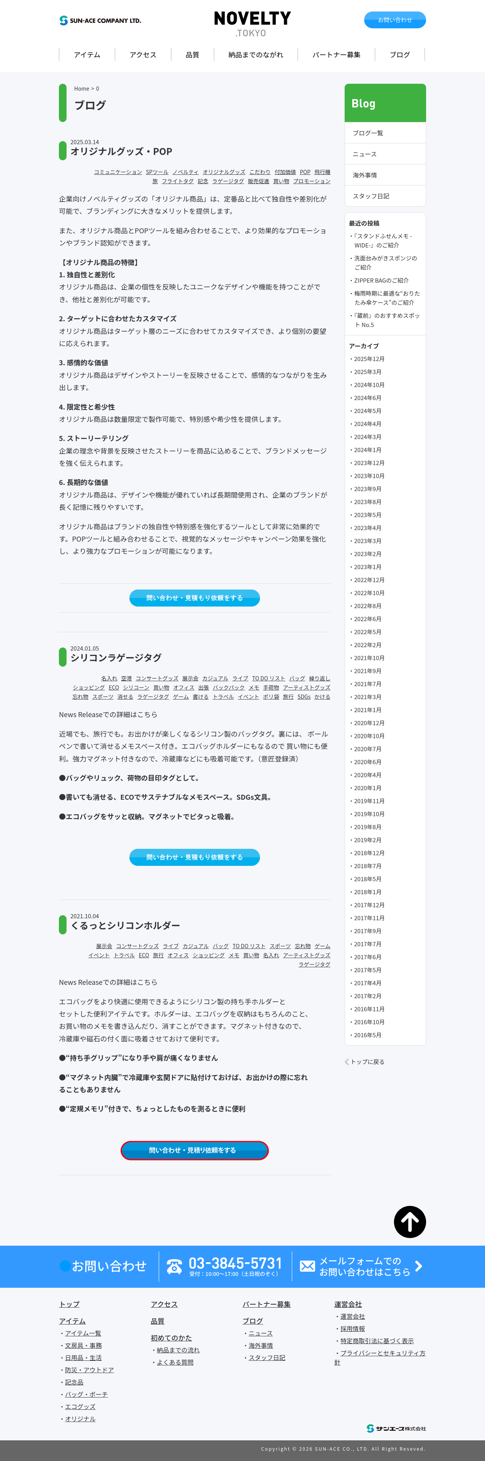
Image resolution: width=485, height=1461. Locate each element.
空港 (126, 678)
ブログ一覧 (368, 132)
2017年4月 (368, 983)
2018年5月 (368, 879)
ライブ (240, 678)
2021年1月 (368, 710)
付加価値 (285, 172)
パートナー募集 (336, 54)
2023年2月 (368, 554)
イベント (248, 696)
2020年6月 (368, 762)
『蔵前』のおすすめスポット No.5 (387, 320)
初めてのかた (171, 1337)
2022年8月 (368, 606)
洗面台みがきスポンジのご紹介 (385, 262)
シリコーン (136, 687)
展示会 (190, 678)
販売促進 (258, 181)
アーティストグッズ (306, 687)
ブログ (400, 54)
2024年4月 (368, 424)
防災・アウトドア (89, 1369)
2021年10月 (369, 658)
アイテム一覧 (83, 1332)
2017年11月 (369, 918)
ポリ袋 (271, 696)
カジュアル (215, 678)
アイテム (86, 54)
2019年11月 (369, 801)
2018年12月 (369, 853)
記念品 (74, 1381)
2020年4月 (368, 775)
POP (305, 172)
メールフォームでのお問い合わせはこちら (365, 1266)
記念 (203, 181)
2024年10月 (369, 385)
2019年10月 (369, 814)
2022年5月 (368, 632)
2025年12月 (369, 359)
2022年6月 (368, 619)
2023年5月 (368, 515)
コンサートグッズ (157, 678)
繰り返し (319, 678)
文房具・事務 (83, 1345)
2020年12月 (369, 723)
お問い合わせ (395, 20)
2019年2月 (368, 840)
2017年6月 (368, 957)
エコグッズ (80, 1406)
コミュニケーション (118, 172)
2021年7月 (368, 684)
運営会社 (348, 1304)
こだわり (260, 172)
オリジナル (80, 1418)
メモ (254, 687)
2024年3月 (368, 437)
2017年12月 (369, 905)
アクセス (142, 54)
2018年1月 (368, 892)
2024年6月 (368, 398)
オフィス (184, 687)
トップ (69, 1304)
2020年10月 (369, 736)
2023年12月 (369, 463)
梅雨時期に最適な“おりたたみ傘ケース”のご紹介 (387, 297)
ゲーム (181, 696)
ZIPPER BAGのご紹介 (381, 280)
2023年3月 (368, 541)
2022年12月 (369, 580)
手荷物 (271, 687)
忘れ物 (80, 696)
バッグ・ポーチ (86, 1394)
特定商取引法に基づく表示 (377, 1340)
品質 (192, 54)
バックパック (228, 687)
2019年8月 (368, 827)
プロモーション (311, 181)
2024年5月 (368, 411)
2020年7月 (368, 749)
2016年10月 (369, 1022)
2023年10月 (369, 476)
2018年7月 (368, 866)
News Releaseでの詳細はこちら (108, 714)
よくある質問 (175, 1362)
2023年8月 (368, 502)
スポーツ (103, 696)
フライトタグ (178, 181)
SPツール (157, 172)
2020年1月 (368, 788)
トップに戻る (367, 1062)
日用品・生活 (83, 1357)
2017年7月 (368, 944)
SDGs (304, 696)
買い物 (281, 181)
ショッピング (89, 687)
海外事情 (365, 174)
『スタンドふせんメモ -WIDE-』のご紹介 (383, 240)
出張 (203, 687)
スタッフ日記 (371, 195)
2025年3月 (368, 372)
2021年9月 (368, 671)
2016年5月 (368, 1035)
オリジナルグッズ (224, 172)
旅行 (288, 696)
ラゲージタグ (228, 181)
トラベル (223, 696)
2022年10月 (369, 593)
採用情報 (352, 1328)
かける (322, 696)
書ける (201, 696)
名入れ (109, 678)
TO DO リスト (268, 678)
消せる (125, 696)
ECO (114, 687)
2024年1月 (368, 450)
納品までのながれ (255, 54)
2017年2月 (368, 996)
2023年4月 (368, 528)
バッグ (297, 678)
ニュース (365, 153)
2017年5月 (368, 970)
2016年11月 (369, 1009)
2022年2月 (368, 645)
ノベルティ (186, 172)
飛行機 (322, 172)
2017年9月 (368, 931)
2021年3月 (368, 697)
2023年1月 (368, 567)
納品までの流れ (178, 1349)
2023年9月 (368, 489)
